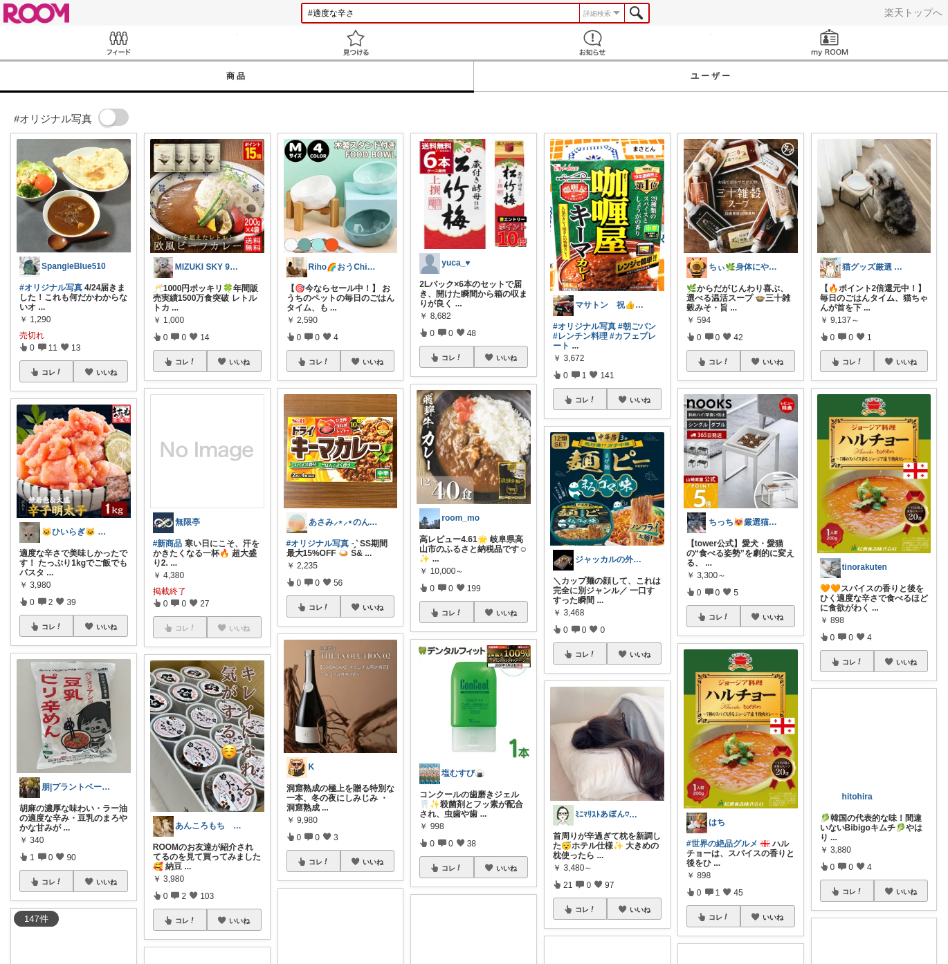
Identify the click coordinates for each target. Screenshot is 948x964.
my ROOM (830, 42)
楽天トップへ (913, 12)
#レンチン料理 (580, 336)
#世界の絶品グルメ (722, 844)
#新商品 (168, 543)
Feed (118, 42)
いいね (106, 372)
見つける (356, 42)
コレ (52, 372)
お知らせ (592, 42)
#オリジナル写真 (50, 288)
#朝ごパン (637, 326)
